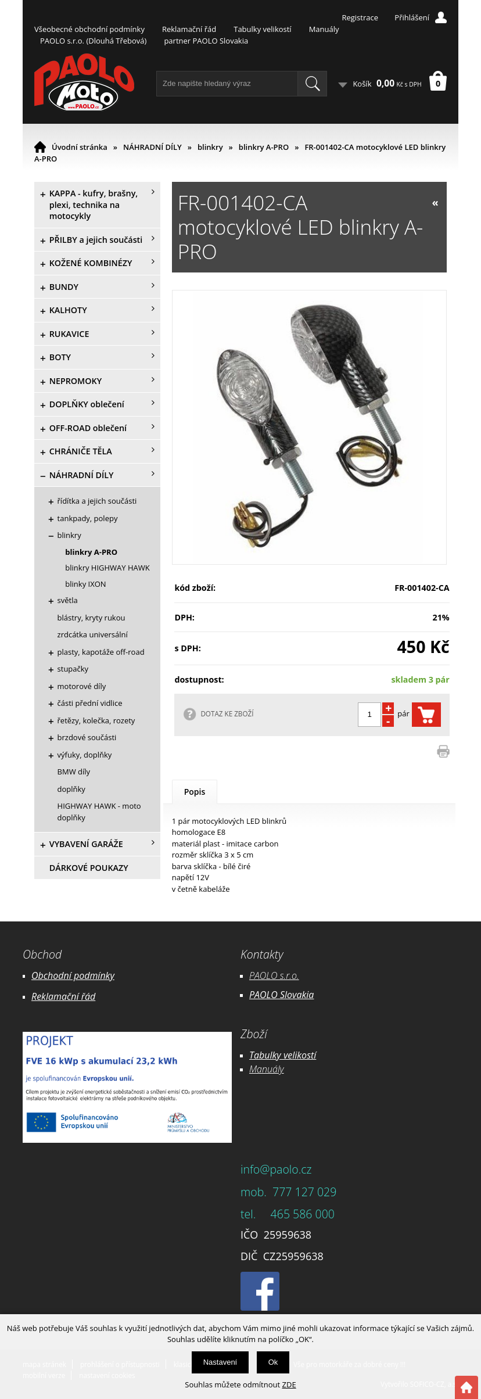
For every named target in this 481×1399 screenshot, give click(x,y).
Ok (273, 1362)
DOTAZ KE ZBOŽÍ (226, 713)
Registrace (360, 17)
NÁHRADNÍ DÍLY (152, 147)
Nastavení (220, 1362)
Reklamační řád (189, 29)
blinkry (210, 147)
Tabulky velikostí (262, 29)
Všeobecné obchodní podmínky (89, 29)
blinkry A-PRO (264, 147)
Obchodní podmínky (72, 975)
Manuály (324, 29)
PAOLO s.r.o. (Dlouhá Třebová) (93, 40)
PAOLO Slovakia (281, 994)
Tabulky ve (270, 1055)
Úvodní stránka (79, 147)
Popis (195, 791)
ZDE (289, 1384)
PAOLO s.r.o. (274, 975)
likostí (304, 1055)
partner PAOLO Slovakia (206, 40)
